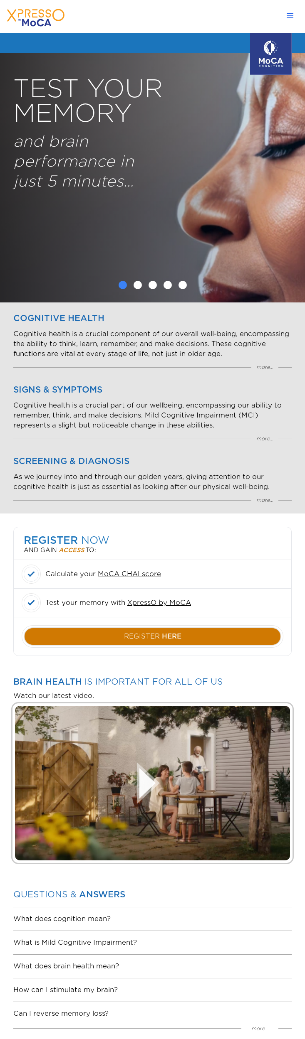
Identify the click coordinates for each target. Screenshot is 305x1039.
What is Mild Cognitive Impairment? (75, 942)
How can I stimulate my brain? (65, 990)
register (152, 636)
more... (264, 367)
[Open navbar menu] (292, 15)
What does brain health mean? (66, 966)
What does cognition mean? (62, 919)
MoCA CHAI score (129, 574)
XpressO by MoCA (159, 603)
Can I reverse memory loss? (61, 1013)
